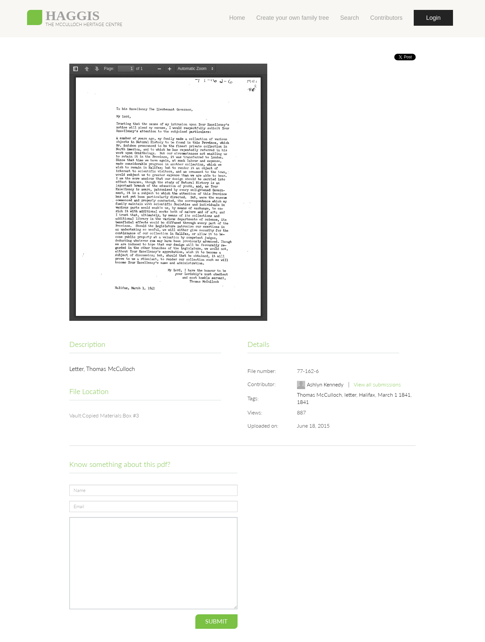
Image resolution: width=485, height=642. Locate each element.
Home (237, 18)
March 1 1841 (394, 394)
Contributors (386, 18)
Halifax (367, 394)
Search (349, 18)
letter (350, 394)
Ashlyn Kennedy (326, 384)
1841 (303, 402)
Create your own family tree (292, 18)
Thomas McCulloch (319, 394)
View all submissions (377, 384)
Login (433, 18)
